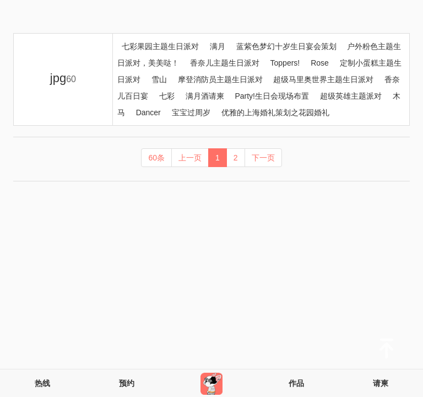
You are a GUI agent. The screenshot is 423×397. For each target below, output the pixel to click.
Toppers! (285, 62)
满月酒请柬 (205, 96)
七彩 (167, 96)
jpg (63, 78)
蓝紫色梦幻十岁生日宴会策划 (286, 46)
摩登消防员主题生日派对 (220, 79)
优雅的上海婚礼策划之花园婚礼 (275, 112)
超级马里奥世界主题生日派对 (323, 79)
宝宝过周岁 (191, 112)
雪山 (159, 79)
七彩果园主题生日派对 (160, 46)
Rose (320, 62)
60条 (156, 157)
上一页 (190, 157)
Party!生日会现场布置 (272, 96)
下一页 (263, 157)
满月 (217, 46)
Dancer (148, 112)
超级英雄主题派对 (351, 96)
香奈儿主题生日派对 (224, 62)
